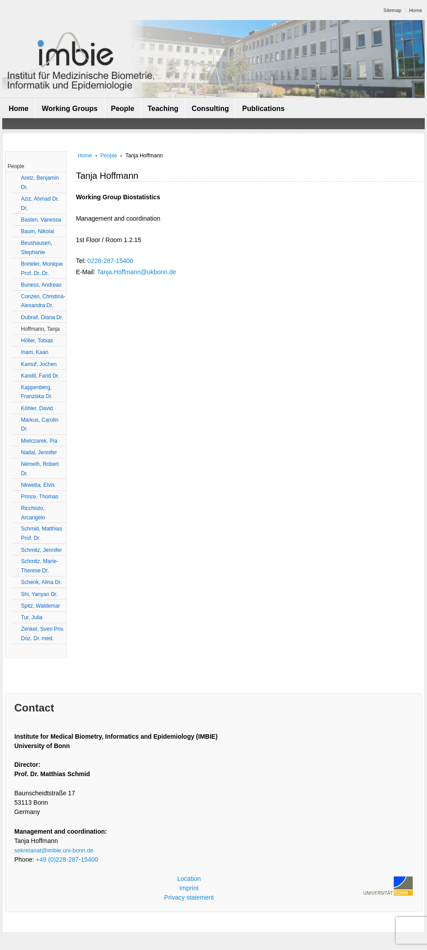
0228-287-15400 (110, 260)
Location (189, 878)
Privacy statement (189, 897)
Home (415, 10)
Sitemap (392, 10)
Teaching (163, 108)
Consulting (210, 108)
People (122, 108)
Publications (263, 108)
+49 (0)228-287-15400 (67, 859)
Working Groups (70, 108)
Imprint (189, 888)
